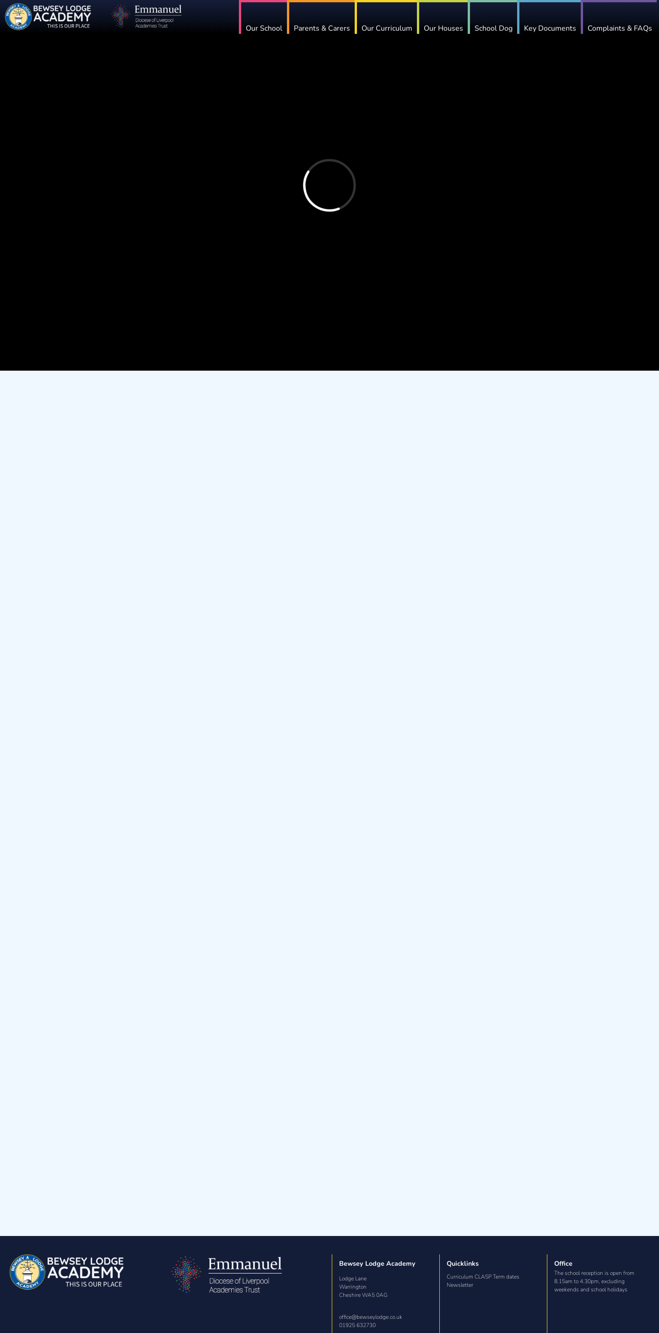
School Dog (500, 28)
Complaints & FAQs (622, 28)
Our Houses (452, 28)
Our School (280, 28)
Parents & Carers (336, 28)
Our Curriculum (398, 28)
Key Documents (555, 28)
